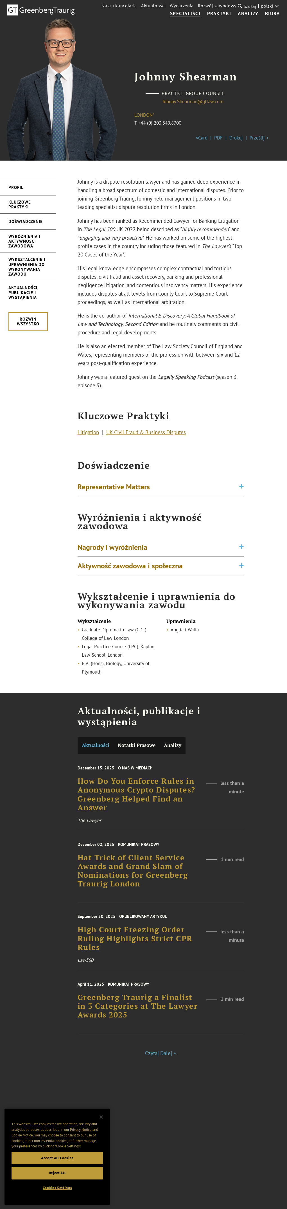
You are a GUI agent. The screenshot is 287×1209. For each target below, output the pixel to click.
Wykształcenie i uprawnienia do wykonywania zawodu (26, 267)
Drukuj (236, 138)
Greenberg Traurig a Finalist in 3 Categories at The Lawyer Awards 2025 (138, 1018)
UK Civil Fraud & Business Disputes (146, 435)
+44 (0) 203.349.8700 (159, 123)
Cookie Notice (22, 1140)
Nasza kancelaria (119, 5)
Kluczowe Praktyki (19, 204)
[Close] (101, 1123)
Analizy (248, 14)
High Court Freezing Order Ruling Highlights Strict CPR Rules (135, 951)
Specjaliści (185, 14)
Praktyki (219, 14)
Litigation (88, 435)
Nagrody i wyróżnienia (112, 554)
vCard (201, 138)
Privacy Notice (81, 1135)
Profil (16, 187)
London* (144, 115)
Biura (272, 14)
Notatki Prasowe (136, 745)
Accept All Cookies (57, 1163)
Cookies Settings (57, 1193)
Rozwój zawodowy (217, 5)
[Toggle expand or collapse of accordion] (241, 490)
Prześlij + (259, 138)
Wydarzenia (182, 5)
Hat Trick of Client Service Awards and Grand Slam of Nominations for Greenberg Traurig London (133, 884)
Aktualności (153, 5)
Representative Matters (114, 490)
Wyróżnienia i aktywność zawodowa (24, 241)
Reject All (57, 1178)
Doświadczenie (25, 221)
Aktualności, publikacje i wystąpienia (23, 292)
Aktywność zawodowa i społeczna (130, 573)
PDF (218, 138)
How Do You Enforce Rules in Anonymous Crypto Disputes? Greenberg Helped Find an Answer (136, 809)
